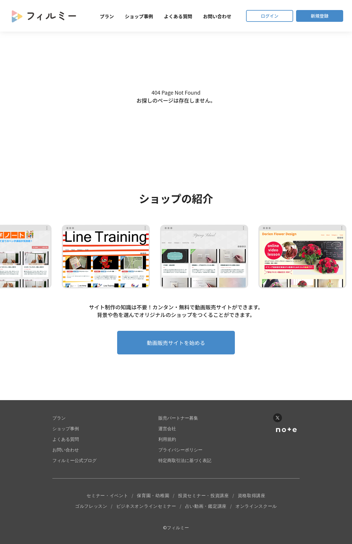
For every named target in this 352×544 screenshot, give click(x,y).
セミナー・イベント (107, 495)
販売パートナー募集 (178, 417)
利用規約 (167, 439)
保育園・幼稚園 (153, 495)
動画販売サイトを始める (176, 342)
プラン (107, 16)
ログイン (269, 16)
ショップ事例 (139, 16)
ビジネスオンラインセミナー (146, 506)
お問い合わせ (217, 16)
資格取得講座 (251, 495)
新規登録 (319, 16)
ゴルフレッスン (91, 506)
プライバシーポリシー (180, 449)
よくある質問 (178, 16)
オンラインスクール (256, 506)
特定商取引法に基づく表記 (184, 460)
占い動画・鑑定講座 (206, 506)
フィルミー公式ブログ (74, 460)
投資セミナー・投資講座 (203, 495)
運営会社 (167, 428)
